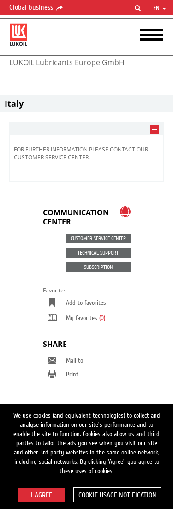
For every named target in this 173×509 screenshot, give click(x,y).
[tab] (86, 128)
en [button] (159, 8)
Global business (36, 7)
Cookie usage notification (117, 495)
